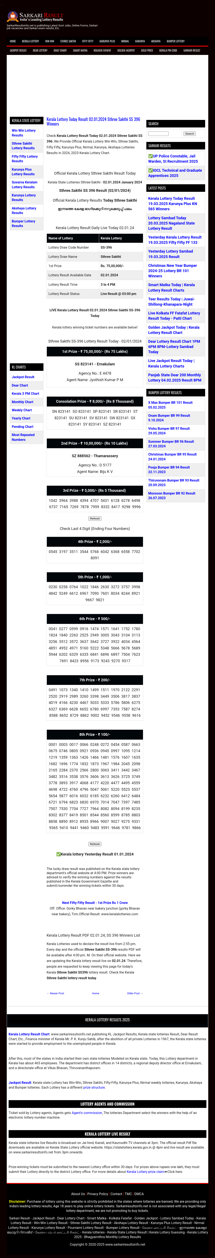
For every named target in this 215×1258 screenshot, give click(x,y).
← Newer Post (55, 993)
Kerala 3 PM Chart (25, 394)
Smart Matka (80, 50)
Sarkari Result (192, 50)
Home (13, 41)
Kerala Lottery (30, 41)
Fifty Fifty (87, 41)
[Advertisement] (107, 87)
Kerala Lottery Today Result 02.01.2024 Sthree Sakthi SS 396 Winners (93, 121)
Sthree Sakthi (68, 41)
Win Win (49, 41)
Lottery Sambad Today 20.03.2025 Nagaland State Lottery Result (171, 223)
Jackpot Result (18, 50)
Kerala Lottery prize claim (145, 1172)
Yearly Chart (21, 418)
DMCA (139, 1194)
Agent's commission (87, 1113)
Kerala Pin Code (168, 50)
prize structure (94, 1087)
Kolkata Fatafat (102, 50)
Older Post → (135, 993)
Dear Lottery (40, 50)
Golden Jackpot (126, 50)
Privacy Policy (97, 1194)
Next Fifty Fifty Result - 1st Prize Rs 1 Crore (95, 903)
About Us (78, 1194)
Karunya (140, 41)
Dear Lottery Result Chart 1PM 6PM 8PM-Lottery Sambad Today (174, 346)
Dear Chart (20, 385)
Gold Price (147, 50)
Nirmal (125, 41)
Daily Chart (60, 50)
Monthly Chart (22, 402)
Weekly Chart (22, 410)
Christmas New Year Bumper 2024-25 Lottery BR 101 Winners (172, 270)
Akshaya (155, 41)
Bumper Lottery (176, 41)
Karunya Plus (107, 41)
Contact (116, 1194)
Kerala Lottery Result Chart (29, 1034)
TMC (128, 1194)
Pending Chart (22, 427)
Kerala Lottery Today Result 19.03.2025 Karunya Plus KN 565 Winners (172, 203)
